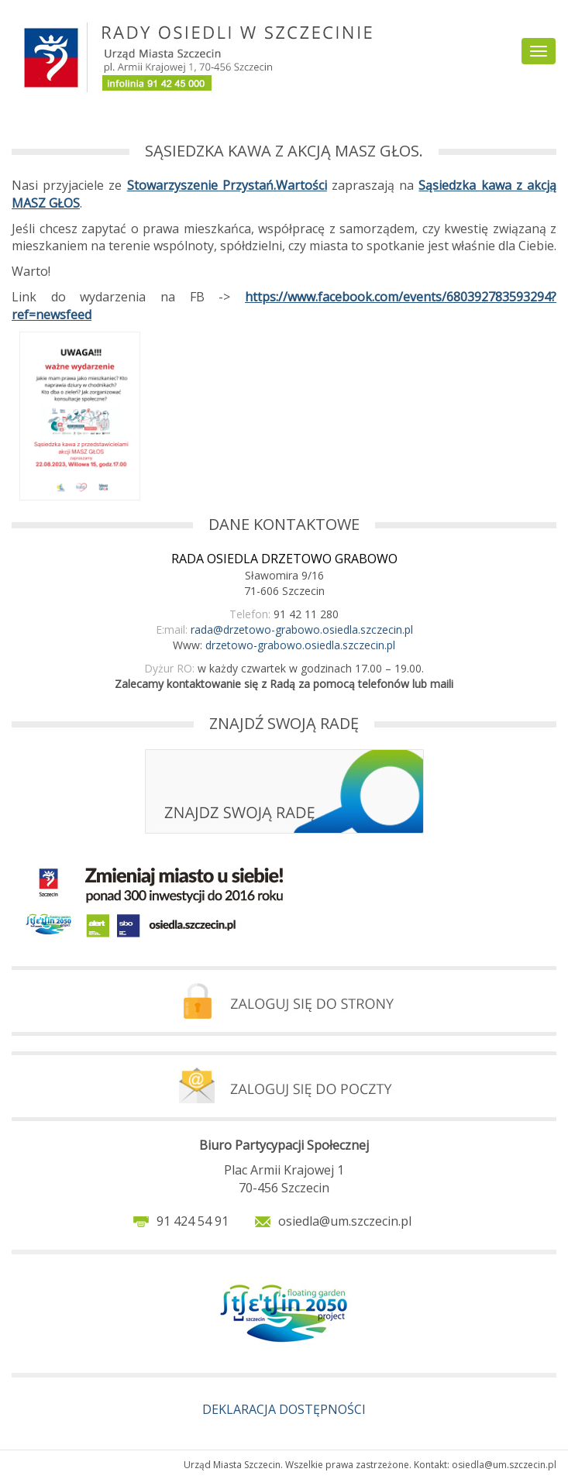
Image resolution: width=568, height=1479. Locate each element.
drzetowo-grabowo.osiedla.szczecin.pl (300, 645)
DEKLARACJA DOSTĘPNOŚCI (284, 1409)
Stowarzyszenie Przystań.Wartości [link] (227, 185)
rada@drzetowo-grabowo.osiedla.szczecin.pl (302, 629)
